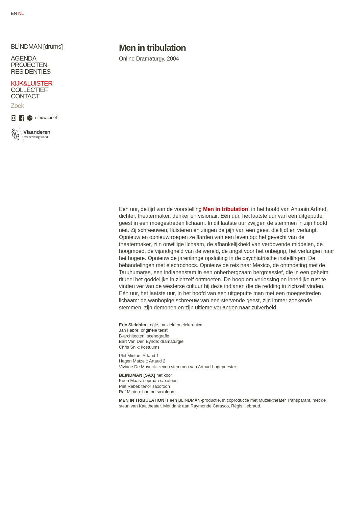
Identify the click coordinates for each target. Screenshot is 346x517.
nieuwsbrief (46, 117)
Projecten (29, 64)
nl (21, 13)
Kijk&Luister (31, 83)
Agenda (23, 58)
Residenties (30, 71)
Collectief (29, 89)
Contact (25, 96)
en (14, 13)
